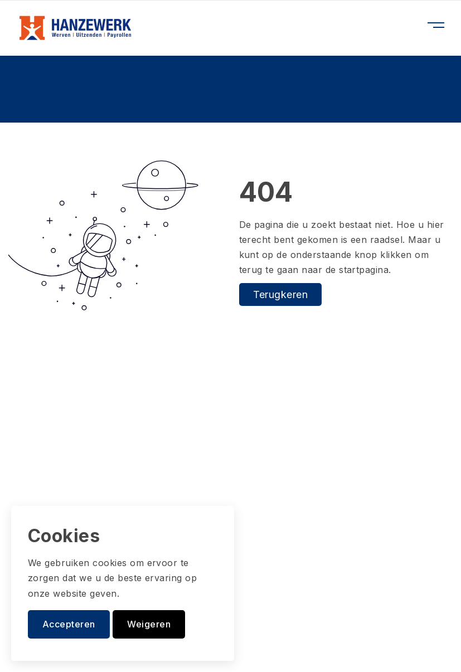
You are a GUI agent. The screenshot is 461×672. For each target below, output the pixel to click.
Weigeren (149, 624)
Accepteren (68, 624)
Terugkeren (280, 294)
